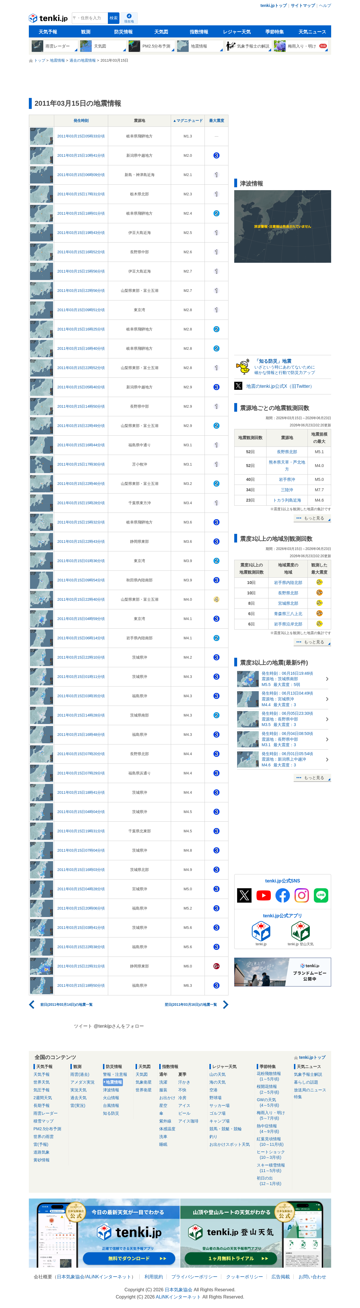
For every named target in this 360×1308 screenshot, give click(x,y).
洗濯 (163, 1082)
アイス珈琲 (188, 1121)
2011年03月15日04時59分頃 (81, 619)
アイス (184, 1105)
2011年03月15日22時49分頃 (81, 426)
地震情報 (114, 1082)
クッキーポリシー (244, 1276)
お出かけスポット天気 (229, 1144)
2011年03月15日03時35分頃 (81, 696)
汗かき (184, 1082)
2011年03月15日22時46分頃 (81, 483)
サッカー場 (219, 1105)
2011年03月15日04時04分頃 (81, 812)
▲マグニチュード (188, 120)
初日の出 (273, 1181)
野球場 (215, 1097)
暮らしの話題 (306, 1082)
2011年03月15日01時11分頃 (81, 676)
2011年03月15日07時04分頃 (81, 850)
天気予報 (48, 31)
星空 (163, 1105)
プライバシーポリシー (194, 1276)
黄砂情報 (41, 1160)
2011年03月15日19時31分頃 (81, 831)
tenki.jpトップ (273, 5)
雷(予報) (40, 1144)
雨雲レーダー (45, 1113)
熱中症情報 (273, 1129)
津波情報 (111, 1090)
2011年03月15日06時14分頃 (81, 638)
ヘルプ (325, 5)
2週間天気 (42, 1097)
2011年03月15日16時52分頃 (81, 252)
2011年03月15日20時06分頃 (81, 908)
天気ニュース (312, 31)
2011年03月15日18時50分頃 (81, 985)
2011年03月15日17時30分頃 (81, 464)
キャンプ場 (219, 1121)
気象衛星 (144, 1082)
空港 (213, 1090)
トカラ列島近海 (287, 500)
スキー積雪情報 (273, 1168)
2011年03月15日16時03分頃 (81, 869)
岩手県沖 (287, 479)
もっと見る (314, 518)
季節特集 (274, 31)
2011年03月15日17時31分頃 (81, 194)
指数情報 (199, 31)
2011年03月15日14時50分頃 (81, 406)
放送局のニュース (310, 1090)
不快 (182, 1090)
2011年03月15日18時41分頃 (81, 792)
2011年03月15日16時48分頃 (81, 734)
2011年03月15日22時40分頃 (81, 599)
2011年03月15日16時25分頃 (81, 329)
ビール (184, 1113)
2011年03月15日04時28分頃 (81, 889)
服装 (163, 1090)
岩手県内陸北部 (288, 582)
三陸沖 (287, 489)
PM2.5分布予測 (47, 1128)
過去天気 (78, 1097)
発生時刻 (81, 120)
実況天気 (78, 1090)
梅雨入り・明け (273, 1115)
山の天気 (217, 1074)
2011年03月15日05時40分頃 (81, 387)
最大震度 (216, 120)
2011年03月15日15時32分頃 (81, 522)
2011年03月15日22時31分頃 (81, 966)
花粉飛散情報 (273, 1076)
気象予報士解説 (308, 1074)
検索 (114, 18)
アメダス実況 (82, 1082)
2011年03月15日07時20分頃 (81, 754)
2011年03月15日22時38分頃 (81, 947)
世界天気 (41, 1082)
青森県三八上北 (288, 613)
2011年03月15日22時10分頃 (81, 657)
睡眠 (163, 1144)
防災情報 (123, 31)
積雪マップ (43, 1121)
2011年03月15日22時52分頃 (81, 368)
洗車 (163, 1136)
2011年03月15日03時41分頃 (81, 927)
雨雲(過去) (79, 1074)
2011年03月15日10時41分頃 (81, 155)
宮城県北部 (288, 603)
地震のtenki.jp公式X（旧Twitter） (280, 386)
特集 (298, 1097)
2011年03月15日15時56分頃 (81, 271)
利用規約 (154, 1276)
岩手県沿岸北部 (288, 624)
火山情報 (111, 1097)
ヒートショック (273, 1155)
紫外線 (165, 1121)
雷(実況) (77, 1105)
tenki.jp (49, 19)
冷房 (182, 1097)
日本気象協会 (71, 1276)
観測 (85, 31)
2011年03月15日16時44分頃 (81, 445)
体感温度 (167, 1128)
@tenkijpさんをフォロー (119, 1026)
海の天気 (217, 1082)
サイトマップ (303, 5)
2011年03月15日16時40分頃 (81, 348)
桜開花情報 (273, 1089)
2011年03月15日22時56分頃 (81, 290)
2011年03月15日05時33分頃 (81, 136)
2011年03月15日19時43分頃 (81, 232)
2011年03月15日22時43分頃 (81, 541)
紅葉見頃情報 (273, 1142)
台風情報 (111, 1105)
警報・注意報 (115, 1074)
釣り (213, 1136)
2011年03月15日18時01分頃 (81, 213)
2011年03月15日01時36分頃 (81, 561)
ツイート (83, 1026)
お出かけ (167, 1097)
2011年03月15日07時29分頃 (81, 773)
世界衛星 (144, 1090)
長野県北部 (287, 451)
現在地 (129, 21)
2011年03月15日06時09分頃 (81, 175)
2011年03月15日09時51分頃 (81, 310)
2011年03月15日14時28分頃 (81, 715)
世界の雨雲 (43, 1136)
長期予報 (41, 1105)
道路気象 (41, 1152)
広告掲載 (280, 1276)
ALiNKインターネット (108, 1276)
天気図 (161, 31)
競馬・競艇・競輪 (225, 1128)
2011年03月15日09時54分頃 (81, 580)
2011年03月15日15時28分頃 (81, 503)
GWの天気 (273, 1102)
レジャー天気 (237, 31)
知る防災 (111, 1113)
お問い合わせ (312, 1276)
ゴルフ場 (217, 1113)
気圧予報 (41, 1090)
